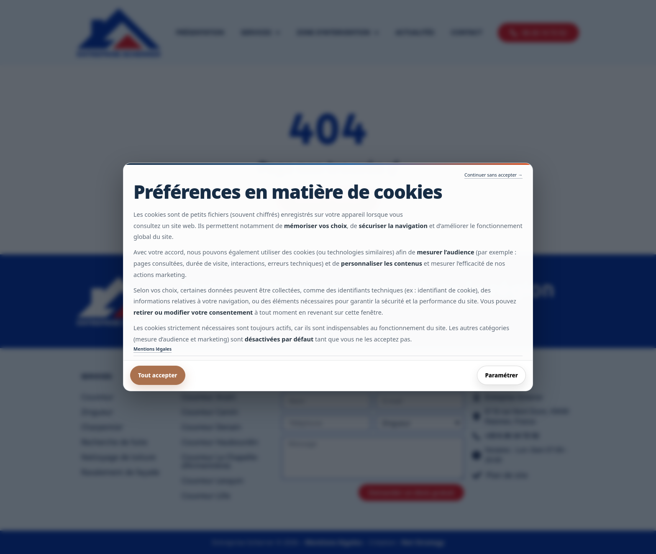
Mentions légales (152, 349)
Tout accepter (157, 375)
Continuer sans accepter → (493, 175)
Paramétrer (501, 375)
